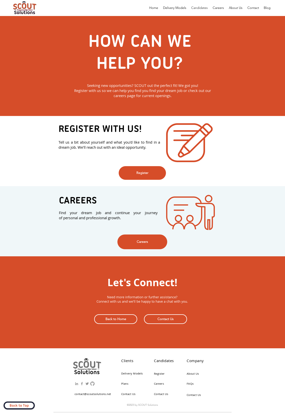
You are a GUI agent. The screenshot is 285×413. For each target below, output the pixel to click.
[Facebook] (82, 384)
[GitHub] (92, 384)
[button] (165, 319)
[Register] (142, 173)
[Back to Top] (19, 405)
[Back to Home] (115, 319)
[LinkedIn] (77, 384)
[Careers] (142, 241)
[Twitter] (87, 384)
